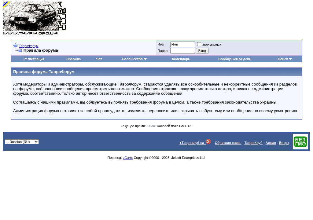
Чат (99, 59)
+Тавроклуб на (195, 143)
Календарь (181, 59)
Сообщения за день (234, 59)
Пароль (163, 51)
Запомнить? (209, 45)
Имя (161, 44)
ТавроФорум (29, 46)
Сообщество (134, 59)
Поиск (285, 59)
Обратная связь (228, 143)
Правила (73, 59)
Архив (271, 143)
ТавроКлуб (254, 143)
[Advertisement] (198, 18)
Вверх (284, 143)
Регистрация (34, 59)
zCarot (128, 158)
